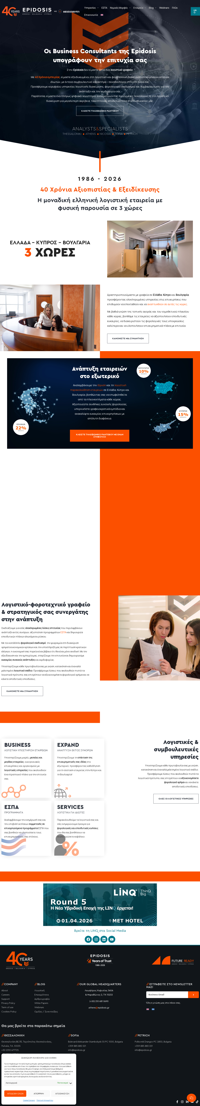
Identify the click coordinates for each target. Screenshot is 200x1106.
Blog (151, 7)
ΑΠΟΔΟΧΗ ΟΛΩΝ (15, 1093)
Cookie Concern (29, 1100)
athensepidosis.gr (99, 1008)
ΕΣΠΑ (104, 7)
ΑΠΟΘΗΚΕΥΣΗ (62, 1093)
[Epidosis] (27, 11)
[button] (195, 11)
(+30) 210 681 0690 (99, 1001)
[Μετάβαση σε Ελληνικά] (153, 1009)
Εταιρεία (138, 7)
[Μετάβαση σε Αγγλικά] (102, 14)
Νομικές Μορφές (119, 7)
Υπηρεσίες (90, 7)
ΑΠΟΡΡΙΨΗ (39, 1093)
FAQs (175, 7)
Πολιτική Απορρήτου (45, 1100)
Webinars (164, 7)
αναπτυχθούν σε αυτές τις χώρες (167, 304)
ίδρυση (101, 385)
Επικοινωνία (91, 14)
